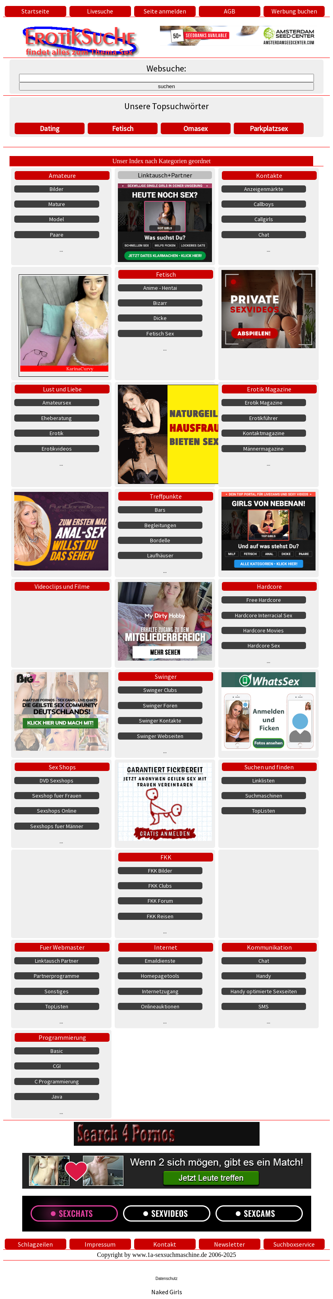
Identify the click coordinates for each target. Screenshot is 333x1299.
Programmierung (62, 1037)
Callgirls (263, 219)
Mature (56, 204)
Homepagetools (160, 975)
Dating (50, 128)
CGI (57, 1066)
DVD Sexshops (56, 780)
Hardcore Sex (264, 645)
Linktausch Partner (57, 960)
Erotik (57, 433)
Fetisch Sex (160, 333)
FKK (165, 857)
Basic (56, 1050)
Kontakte (269, 175)
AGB (229, 11)
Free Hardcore (263, 599)
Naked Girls (166, 1292)
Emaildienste (160, 960)
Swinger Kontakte (160, 720)
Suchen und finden (269, 767)
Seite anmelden (165, 11)
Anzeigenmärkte (263, 189)
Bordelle (160, 540)
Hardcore (269, 586)
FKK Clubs (160, 885)
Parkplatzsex (269, 128)
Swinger (166, 676)
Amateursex (56, 402)
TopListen (263, 810)
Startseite (35, 11)
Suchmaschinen (263, 795)
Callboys (264, 204)
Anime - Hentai (160, 287)
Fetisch (122, 128)
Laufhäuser (160, 555)
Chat (263, 234)
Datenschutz (167, 1278)
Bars (160, 509)
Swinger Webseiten (160, 736)
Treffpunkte (166, 496)
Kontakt (164, 1244)
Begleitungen (160, 525)
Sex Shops (62, 767)
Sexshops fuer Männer (56, 826)
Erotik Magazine (269, 389)
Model (56, 219)
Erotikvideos (57, 448)
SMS (263, 1006)
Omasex (195, 128)
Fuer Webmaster (62, 947)
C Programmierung (57, 1081)
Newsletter (229, 1244)
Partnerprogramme (56, 975)
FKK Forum (160, 900)
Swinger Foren (160, 705)
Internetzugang (160, 991)
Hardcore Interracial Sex (263, 615)
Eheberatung (56, 418)
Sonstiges (56, 991)
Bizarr (160, 302)
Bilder (57, 189)
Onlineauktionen (160, 1006)
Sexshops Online (57, 810)
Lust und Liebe (62, 389)
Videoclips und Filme (62, 586)
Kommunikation (269, 947)
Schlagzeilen (35, 1244)
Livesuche (100, 11)
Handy (263, 975)
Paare (57, 234)
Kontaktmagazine (264, 433)
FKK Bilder (160, 870)
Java (56, 1096)
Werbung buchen (294, 11)
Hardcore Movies (263, 630)
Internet (165, 947)
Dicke (160, 318)
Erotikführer (263, 418)
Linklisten (263, 780)
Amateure (62, 175)
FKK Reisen (160, 916)
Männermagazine (263, 448)
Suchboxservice (294, 1244)
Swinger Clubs (160, 690)
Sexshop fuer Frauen (56, 795)
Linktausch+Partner (165, 175)
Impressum (100, 1244)
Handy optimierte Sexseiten (264, 991)
